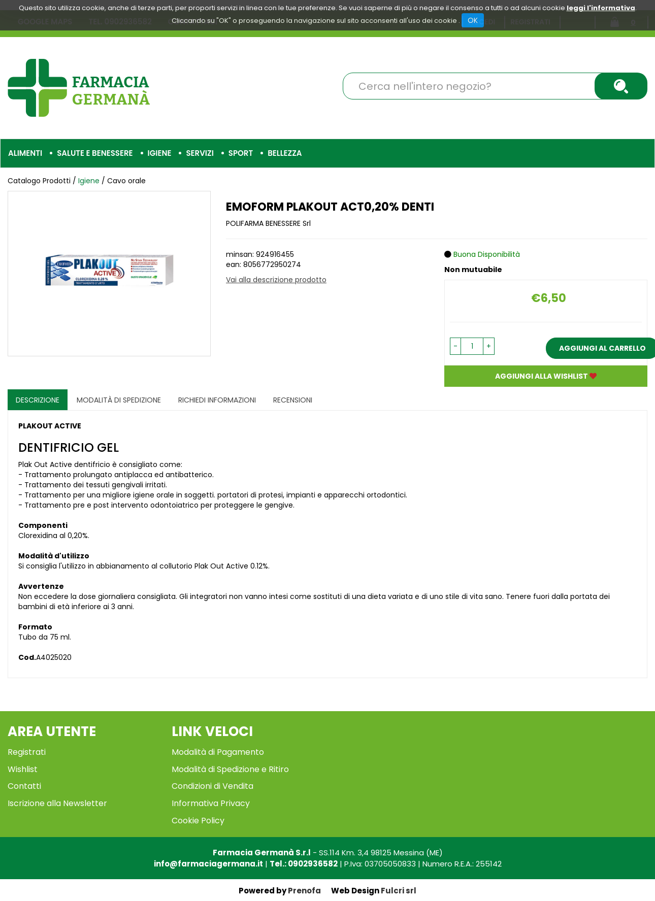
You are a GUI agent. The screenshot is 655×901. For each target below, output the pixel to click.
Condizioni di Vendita (212, 786)
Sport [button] (240, 153)
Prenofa (304, 890)
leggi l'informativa (601, 8)
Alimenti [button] (25, 153)
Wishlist (23, 769)
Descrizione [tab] (37, 400)
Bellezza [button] (285, 153)
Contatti (24, 786)
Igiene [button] (160, 153)
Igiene (90, 181)
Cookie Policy (198, 820)
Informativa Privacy (211, 803)
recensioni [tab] (292, 400)
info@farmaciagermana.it (208, 863)
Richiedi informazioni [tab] (217, 400)
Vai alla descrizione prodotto (276, 280)
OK (473, 20)
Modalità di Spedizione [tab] (119, 400)
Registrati (27, 752)
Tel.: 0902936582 (304, 863)
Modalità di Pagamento (218, 752)
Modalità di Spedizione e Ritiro (230, 769)
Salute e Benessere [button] (95, 153)
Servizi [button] (199, 153)
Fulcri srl (398, 890)
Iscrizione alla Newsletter (57, 803)
